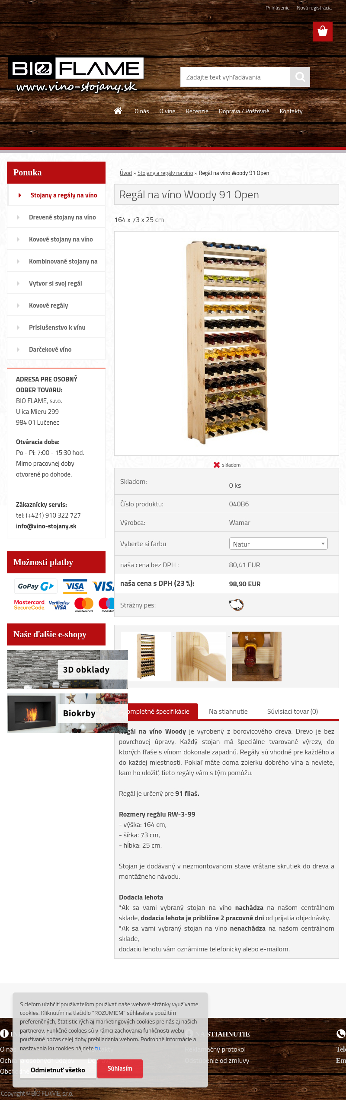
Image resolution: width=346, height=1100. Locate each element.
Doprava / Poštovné (244, 110)
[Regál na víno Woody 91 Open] (227, 235)
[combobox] (278, 543)
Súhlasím (120, 1068)
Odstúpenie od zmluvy (217, 1060)
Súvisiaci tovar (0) (292, 711)
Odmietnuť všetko (58, 1070)
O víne (168, 110)
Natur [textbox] (241, 544)
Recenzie (197, 110)
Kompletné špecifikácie (156, 711)
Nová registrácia (314, 7)
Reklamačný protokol (215, 1049)
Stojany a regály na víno (165, 172)
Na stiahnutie (228, 711)
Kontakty (291, 110)
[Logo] (76, 75)
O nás (142, 110)
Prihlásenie (277, 7)
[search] (300, 77)
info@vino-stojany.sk (46, 526)
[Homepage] (118, 111)
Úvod (126, 172)
